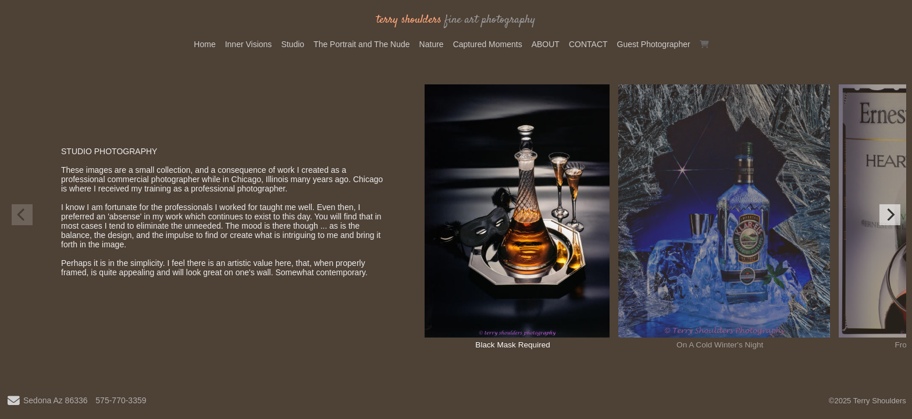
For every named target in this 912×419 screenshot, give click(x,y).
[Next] (889, 214)
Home (204, 44)
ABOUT (546, 44)
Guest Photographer (653, 44)
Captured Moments (487, 44)
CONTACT (588, 44)
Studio (292, 44)
